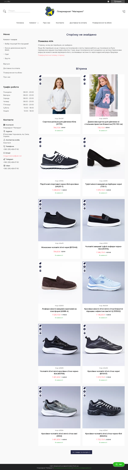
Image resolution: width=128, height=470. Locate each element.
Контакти (60, 23)
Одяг (7, 54)
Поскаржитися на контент (63, 468)
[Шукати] (4, 11)
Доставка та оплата (78, 23)
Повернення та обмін (102, 23)
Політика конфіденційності (82, 468)
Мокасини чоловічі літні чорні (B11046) (59, 247)
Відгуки (6, 64)
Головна (20, 23)
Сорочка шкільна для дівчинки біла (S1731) (59, 123)
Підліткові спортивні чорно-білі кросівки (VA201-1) (59, 185)
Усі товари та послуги (80, 452)
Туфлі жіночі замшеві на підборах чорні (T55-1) (103, 185)
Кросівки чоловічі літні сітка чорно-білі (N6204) (103, 435)
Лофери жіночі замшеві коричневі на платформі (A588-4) (59, 310)
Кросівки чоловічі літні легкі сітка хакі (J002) (59, 435)
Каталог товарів (10, 39)
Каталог (32, 23)
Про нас (46, 23)
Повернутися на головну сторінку (51, 55)
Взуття (7, 58)
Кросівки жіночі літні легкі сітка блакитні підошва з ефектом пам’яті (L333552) (103, 310)
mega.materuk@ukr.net (12, 156)
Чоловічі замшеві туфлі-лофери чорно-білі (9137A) (103, 247)
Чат (119, 464)
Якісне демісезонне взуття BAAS (15, 49)
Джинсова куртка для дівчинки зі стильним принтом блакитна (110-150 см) (103, 123)
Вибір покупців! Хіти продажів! (17, 44)
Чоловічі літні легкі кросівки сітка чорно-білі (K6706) (59, 372)
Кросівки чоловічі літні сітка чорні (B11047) (103, 372)
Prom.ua (75, 466)
